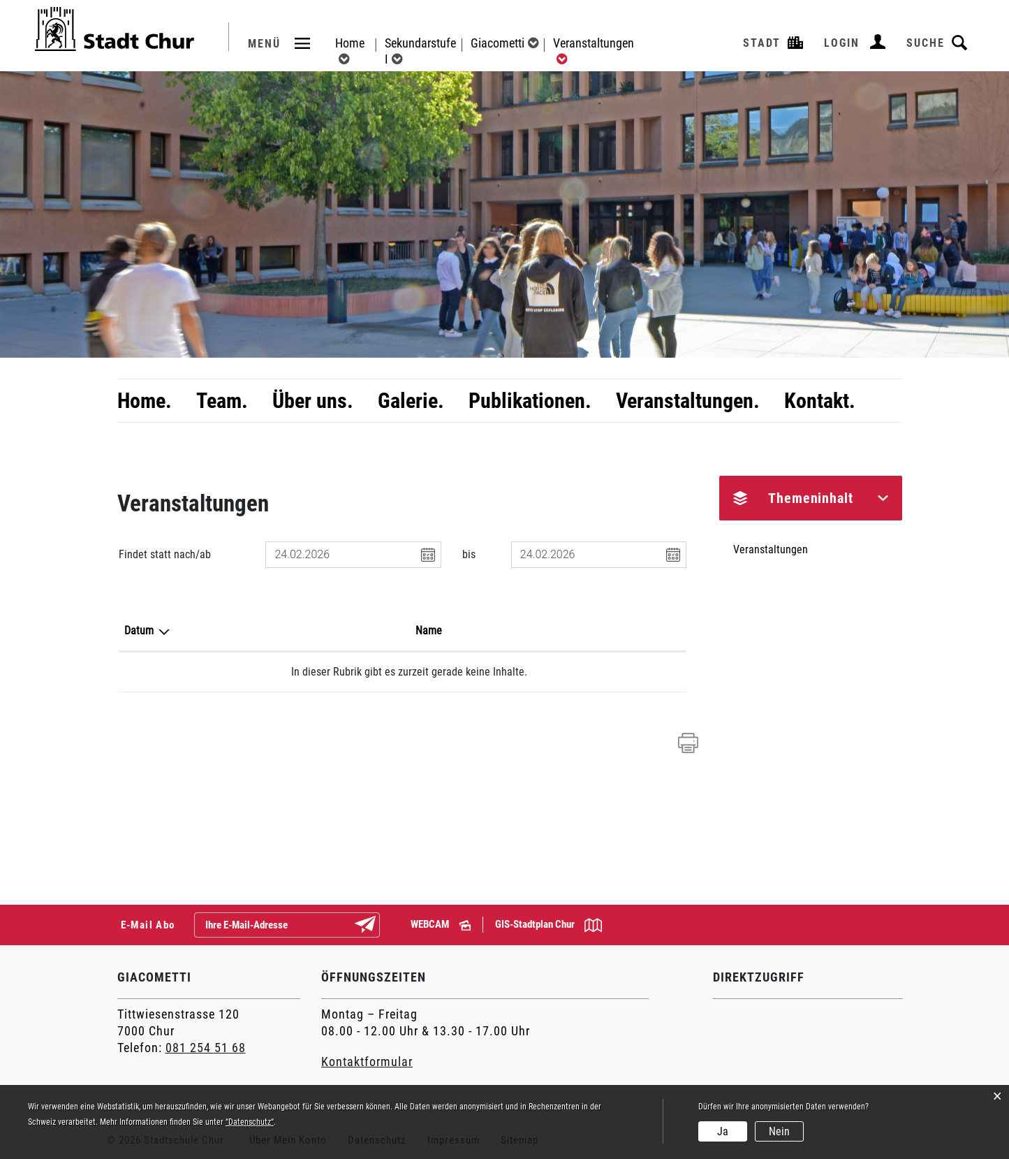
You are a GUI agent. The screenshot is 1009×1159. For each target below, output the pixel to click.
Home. (144, 400)
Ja (722, 1131)
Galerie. (411, 400)
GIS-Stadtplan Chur (548, 925)
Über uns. (312, 400)
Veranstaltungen (770, 549)
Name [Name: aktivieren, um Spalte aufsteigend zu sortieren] (262, 630)
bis (469, 554)
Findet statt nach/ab (165, 554)
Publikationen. (530, 400)
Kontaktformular (367, 1061)
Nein (779, 1131)
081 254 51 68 (205, 1047)
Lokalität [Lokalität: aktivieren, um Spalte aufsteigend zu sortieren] (386, 630)
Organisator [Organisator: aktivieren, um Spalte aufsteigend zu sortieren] (541, 630)
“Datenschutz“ (250, 1122)
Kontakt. (819, 400)
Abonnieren (376, 925)
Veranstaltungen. (688, 400)
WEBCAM (441, 924)
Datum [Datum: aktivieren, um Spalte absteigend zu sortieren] (139, 630)
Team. (222, 400)
